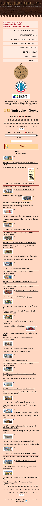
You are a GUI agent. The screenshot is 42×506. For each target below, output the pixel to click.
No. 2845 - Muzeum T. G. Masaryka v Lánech (18, 441)
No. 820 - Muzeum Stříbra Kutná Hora (16, 360)
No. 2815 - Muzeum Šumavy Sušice (25, 412)
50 (37, 120)
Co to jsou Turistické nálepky (23, 31)
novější (17, 132)
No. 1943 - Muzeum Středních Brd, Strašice (18, 348)
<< (6, 120)
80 (32, 123)
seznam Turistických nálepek (24, 39)
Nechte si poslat (29, 52)
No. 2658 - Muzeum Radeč (25, 190)
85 (35, 123)
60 (8, 123)
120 (25, 126)
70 (26, 123)
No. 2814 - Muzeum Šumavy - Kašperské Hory (19, 389)
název (28, 116)
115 (21, 126)
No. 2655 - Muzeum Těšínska (26, 461)
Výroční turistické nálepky (24, 43)
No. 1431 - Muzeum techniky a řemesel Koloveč (19, 453)
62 (14, 123)
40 (31, 120)
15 (16, 120)
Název (19, 137)
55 (5, 123)
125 (29, 126)
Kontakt (33, 60)
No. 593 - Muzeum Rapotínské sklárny (16, 203)
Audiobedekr (31, 56)
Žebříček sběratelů (28, 48)
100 (10, 126)
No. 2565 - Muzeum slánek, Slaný (27, 291)
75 (29, 123)
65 (23, 123)
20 (19, 120)
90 (38, 123)
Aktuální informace (28, 35)
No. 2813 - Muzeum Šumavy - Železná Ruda (18, 402)
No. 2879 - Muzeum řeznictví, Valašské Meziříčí (19, 243)
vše (9, 132)
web (24, 167)
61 (11, 123)
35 (28, 120)
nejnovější (29, 132)
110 (17, 126)
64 (20, 123)
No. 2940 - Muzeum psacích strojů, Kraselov (18, 183)
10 (13, 120)
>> (36, 126)
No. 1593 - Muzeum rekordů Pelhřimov (16, 229)
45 (34, 120)
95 (6, 126)
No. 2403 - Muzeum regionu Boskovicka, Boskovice (21, 216)
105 (13, 126)
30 (25, 120)
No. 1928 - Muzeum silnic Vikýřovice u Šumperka (20, 256)
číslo (22, 116)
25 (22, 120)
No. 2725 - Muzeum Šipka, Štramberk (16, 268)
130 (33, 126)
